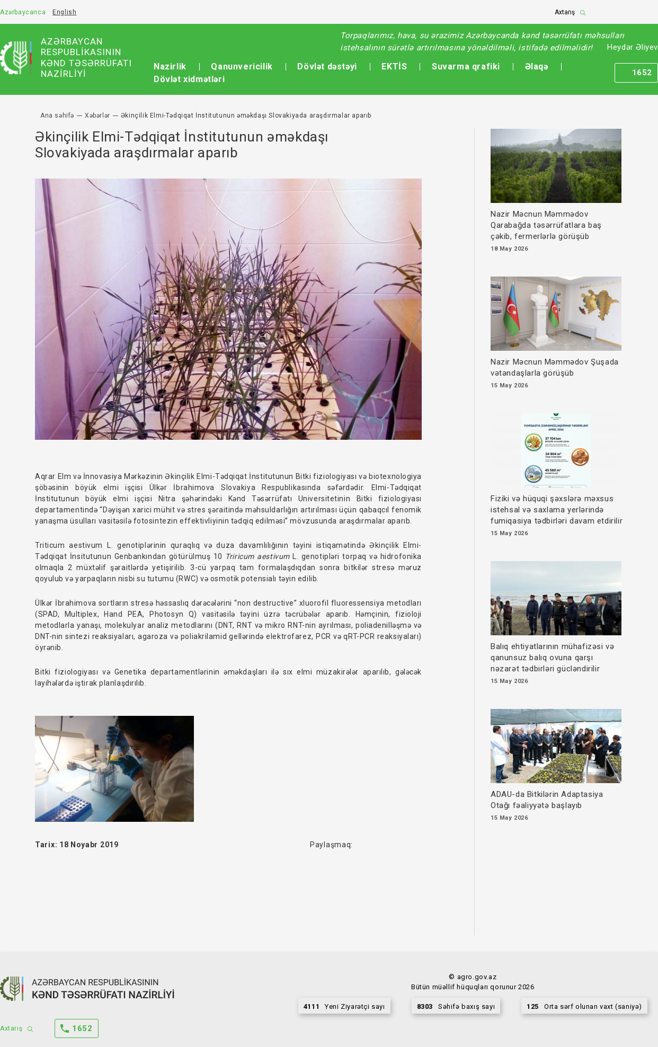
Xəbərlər (97, 115)
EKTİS (394, 66)
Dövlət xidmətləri (189, 79)
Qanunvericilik (241, 66)
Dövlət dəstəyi (327, 66)
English (64, 12)
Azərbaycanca (23, 12)
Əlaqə (536, 66)
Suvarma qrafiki (466, 66)
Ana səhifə (57, 115)
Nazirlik (170, 66)
